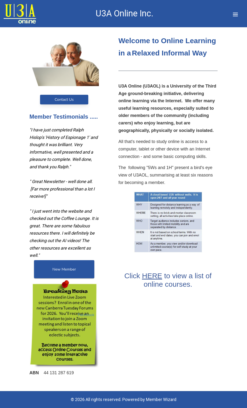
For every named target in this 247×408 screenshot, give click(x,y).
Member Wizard (161, 399)
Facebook (86, 315)
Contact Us (64, 99)
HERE (152, 276)
